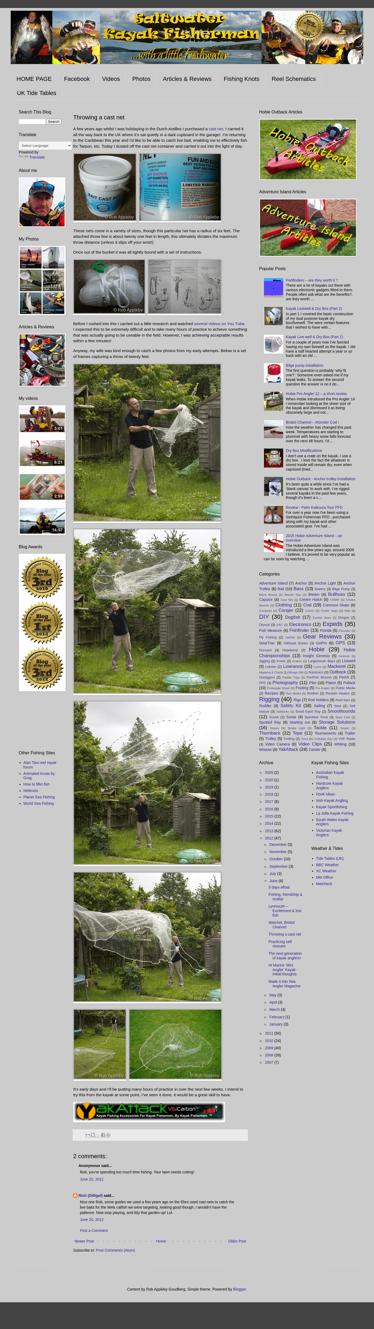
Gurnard (265, 650)
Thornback (269, 733)
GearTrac (267, 643)
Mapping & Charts (271, 672)
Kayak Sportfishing (331, 807)
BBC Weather (327, 865)
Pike (312, 683)
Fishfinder (299, 630)
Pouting (302, 688)
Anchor (301, 583)
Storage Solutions (337, 722)
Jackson (344, 656)
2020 (269, 780)
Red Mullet (293, 693)
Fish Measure (270, 630)
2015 (269, 816)
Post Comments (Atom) (115, 1250)
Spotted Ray (270, 722)
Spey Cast (343, 717)
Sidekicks (282, 711)
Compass (265, 610)
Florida (326, 630)
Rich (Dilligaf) (91, 1195)
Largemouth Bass (321, 661)
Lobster (270, 667)
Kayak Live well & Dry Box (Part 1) (314, 337)
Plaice (331, 683)
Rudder (265, 706)
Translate (32, 157)
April (273, 1002)
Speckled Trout (316, 717)
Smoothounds (342, 711)
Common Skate (336, 605)
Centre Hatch (310, 599)
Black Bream (268, 594)
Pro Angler (322, 688)
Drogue (343, 618)
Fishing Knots (241, 79)
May (273, 995)
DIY (264, 616)
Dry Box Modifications (304, 450)
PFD (262, 683)
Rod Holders (318, 700)
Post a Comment (94, 1230)
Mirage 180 (296, 672)
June (273, 881)
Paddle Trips (291, 677)
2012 (269, 838)
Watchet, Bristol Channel (281, 924)
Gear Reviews (322, 636)
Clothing (283, 605)
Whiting (340, 744)
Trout (304, 738)
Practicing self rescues (280, 944)
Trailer (350, 733)
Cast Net (286, 599)
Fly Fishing (268, 637)
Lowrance (293, 666)
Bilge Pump (341, 589)
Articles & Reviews (187, 79)
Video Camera (277, 744)
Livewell (348, 661)
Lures (317, 666)
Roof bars (343, 700)
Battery (320, 589)
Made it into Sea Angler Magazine (284, 983)
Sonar (291, 717)
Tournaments (325, 733)
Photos (141, 79)
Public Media (345, 688)
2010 (269, 1041)
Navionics (316, 672)
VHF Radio (346, 739)
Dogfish (292, 617)
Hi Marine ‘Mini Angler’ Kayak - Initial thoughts (283, 969)
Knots (281, 661)
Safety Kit (290, 705)
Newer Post (84, 1241)
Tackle (320, 727)
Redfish (313, 693)
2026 (269, 772)
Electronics (300, 624)
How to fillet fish (37, 784)
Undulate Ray (323, 738)
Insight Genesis (316, 656)
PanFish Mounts (319, 677)
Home (161, 1241)
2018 (269, 794)
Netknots (31, 790)
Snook (274, 717)
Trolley (270, 738)
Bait (281, 589)
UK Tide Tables (36, 93)
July (273, 873)
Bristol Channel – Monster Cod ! (312, 422)
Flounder (344, 630)
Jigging (264, 661)
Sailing (319, 706)
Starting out (300, 722)
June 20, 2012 (92, 1179)
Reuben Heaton (338, 693)
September (279, 866)
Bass (298, 588)
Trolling (288, 739)
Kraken (297, 661)
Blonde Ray (293, 594)
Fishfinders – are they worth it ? (312, 280)
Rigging (269, 699)
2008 (269, 1055)
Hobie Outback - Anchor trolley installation (320, 479)
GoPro (321, 643)
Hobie (317, 649)
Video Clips (310, 744)
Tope (297, 733)
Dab (347, 610)
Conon (309, 610)
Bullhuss (336, 594)
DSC (279, 624)
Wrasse (265, 749)
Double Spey (322, 617)
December (278, 844)
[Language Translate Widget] (45, 145)
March (275, 1009)
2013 (269, 831)
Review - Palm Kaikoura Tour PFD (314, 507)
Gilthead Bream (295, 643)
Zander (315, 749)
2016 (269, 809)
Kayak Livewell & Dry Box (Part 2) (314, 308)
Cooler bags (329, 610)
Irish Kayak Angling (332, 800)
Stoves (274, 728)
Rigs (297, 700)
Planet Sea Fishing (39, 797)
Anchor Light (325, 583)
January (276, 1024)
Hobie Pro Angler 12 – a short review (316, 394)
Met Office (324, 877)
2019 (269, 787)
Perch (344, 677)
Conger (286, 610)
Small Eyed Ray (308, 711)
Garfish (290, 637)
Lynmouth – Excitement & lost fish (284, 910)
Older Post (237, 1241)
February (277, 1017)
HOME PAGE (34, 79)
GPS (340, 642)
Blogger (239, 1289)
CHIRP (335, 599)
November (278, 852)
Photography (285, 682)
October (276, 859)
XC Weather (326, 871)
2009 (269, 1048)
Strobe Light (296, 728)
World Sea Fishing (39, 803)
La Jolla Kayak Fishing (334, 813)
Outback (337, 672)
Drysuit (264, 625)
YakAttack (288, 749)
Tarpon (344, 728)
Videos (111, 79)
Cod (307, 605)
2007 (269, 1062)
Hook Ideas (325, 794)
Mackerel (337, 666)
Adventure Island (273, 583)
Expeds (332, 624)
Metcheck (324, 884)
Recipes (271, 693)
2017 (269, 801)
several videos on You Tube (219, 323)
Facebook (77, 79)
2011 (269, 1033)
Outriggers (267, 677)
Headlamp (290, 650)
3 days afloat (279, 887)
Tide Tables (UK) (330, 858)
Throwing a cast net (284, 934)
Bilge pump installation (304, 365)
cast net (216, 129)
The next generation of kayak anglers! (285, 955)
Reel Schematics (294, 79)
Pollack (349, 683)
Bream (313, 594)
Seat (337, 706)
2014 (269, 823)
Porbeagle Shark (278, 688)
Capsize (266, 599)
